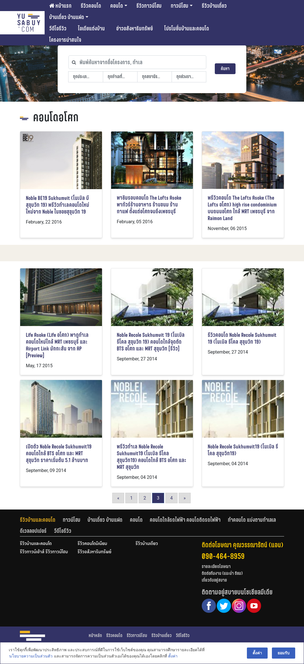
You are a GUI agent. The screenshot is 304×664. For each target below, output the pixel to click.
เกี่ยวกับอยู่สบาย (214, 580)
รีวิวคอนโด (91, 6)
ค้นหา (225, 68)
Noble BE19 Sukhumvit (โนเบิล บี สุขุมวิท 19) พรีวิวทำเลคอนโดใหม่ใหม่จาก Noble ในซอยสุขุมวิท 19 (57, 205)
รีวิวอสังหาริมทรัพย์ (94, 552)
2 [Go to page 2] (144, 498)
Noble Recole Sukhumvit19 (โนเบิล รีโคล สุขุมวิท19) (243, 450)
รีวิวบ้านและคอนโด (37, 520)
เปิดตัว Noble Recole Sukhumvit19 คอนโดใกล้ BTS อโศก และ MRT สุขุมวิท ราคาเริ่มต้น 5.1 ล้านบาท (58, 453)
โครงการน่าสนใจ (65, 40)
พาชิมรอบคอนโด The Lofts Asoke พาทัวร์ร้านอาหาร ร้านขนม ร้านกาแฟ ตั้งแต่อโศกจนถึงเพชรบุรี (149, 205)
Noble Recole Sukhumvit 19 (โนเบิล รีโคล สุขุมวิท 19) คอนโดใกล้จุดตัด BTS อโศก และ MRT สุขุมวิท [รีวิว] (151, 342)
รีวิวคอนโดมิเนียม (92, 544)
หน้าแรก (60, 6)
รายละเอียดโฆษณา (216, 566)
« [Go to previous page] (118, 498)
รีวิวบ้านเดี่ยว (214, 6)
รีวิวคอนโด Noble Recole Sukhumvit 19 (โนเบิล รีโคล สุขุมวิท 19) (242, 338)
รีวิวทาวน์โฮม (149, 6)
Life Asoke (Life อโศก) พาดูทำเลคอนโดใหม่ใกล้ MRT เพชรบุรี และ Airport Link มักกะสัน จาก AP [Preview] (57, 345)
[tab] (41, 519)
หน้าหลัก (95, 635)
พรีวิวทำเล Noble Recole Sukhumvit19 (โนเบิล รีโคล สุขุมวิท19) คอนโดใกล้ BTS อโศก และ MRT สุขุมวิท (151, 456)
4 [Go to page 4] (171, 498)
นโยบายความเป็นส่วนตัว (30, 656)
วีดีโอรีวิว (57, 28)
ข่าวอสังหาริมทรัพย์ (134, 28)
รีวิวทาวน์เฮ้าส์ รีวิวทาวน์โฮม (44, 552)
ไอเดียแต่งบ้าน (91, 28)
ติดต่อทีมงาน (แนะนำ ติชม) (222, 573)
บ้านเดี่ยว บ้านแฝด (66, 17)
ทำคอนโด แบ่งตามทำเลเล (252, 520)
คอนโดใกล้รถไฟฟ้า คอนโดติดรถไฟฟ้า (185, 520)
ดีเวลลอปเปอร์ (33, 531)
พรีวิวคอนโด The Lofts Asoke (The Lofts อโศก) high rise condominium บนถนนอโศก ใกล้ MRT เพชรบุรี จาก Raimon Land (242, 208)
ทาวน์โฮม (179, 6)
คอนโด (116, 6)
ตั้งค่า (172, 656)
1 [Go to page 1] (131, 498)
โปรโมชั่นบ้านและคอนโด (186, 28)
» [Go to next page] (185, 498)
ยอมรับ (284, 653)
